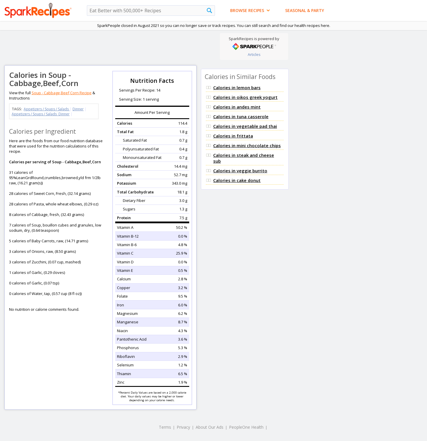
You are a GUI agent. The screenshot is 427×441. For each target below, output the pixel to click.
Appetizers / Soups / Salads (47, 109)
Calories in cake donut (237, 180)
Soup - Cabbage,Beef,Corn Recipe (62, 92)
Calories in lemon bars (237, 87)
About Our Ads (209, 427)
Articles (254, 54)
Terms (165, 427)
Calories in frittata (233, 136)
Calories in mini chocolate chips (247, 145)
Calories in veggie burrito (240, 171)
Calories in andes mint (237, 107)
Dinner (78, 109)
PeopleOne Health (246, 427)
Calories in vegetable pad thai (245, 126)
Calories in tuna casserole (240, 116)
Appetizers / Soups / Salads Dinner (41, 113)
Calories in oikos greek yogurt (245, 97)
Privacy (183, 427)
